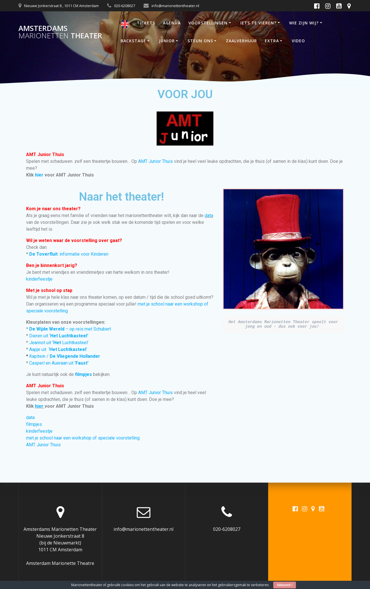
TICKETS (146, 23)
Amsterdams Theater (60, 32)
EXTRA (272, 40)
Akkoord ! (285, 585)
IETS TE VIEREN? (258, 23)
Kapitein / (64, 356)
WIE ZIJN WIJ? (304, 23)
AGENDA (172, 23)
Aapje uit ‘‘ (58, 349)
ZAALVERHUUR (241, 40)
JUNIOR (167, 40)
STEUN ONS (200, 40)
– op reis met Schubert (70, 329)
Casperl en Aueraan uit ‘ (59, 363)
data (209, 215)
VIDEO (298, 40)
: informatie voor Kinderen (69, 254)
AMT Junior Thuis (155, 161)
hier (39, 175)
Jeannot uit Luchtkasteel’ (59, 342)
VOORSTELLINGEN (208, 23)
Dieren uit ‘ (58, 335)
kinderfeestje (39, 279)
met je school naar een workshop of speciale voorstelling (83, 438)
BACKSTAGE (133, 40)
